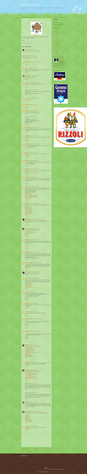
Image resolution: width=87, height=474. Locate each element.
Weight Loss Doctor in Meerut (29, 348)
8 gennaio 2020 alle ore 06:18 (32, 110)
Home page (36, 449)
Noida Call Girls (32, 221)
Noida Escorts (27, 221)
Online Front (27, 186)
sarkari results (27, 82)
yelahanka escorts (27, 417)
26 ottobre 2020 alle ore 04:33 (33, 177)
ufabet (26, 314)
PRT (25, 104)
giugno (57, 42)
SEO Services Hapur (28, 353)
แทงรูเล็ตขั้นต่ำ (27, 428)
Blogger (48, 471)
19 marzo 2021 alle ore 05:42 (36, 318)
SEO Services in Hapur (28, 375)
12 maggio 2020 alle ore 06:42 (35, 127)
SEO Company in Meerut (29, 356)
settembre (57, 34)
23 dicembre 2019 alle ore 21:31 (34, 98)
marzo (57, 47)
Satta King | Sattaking (28, 262)
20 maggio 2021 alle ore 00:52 (38, 411)
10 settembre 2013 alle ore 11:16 (31, 49)
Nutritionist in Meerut (28, 347)
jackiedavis (27, 177)
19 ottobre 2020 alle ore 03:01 (34, 160)
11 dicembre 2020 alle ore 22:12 (34, 203)
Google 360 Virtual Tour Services (30, 350)
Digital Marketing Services (29, 355)
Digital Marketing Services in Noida (30, 377)
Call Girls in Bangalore (28, 421)
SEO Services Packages (28, 196)
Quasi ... (57, 38)
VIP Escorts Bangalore (28, 420)
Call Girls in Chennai (28, 318)
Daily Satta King (27, 252)
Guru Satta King (27, 239)
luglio (57, 40)
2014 (56, 29)
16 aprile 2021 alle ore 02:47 (34, 369)
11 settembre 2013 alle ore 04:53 (31, 55)
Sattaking (38, 322)
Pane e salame (30, 4)
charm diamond (27, 306)
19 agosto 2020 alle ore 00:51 (34, 135)
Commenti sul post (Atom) (29, 451)
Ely (25, 49)
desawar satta (27, 139)
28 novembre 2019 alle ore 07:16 (35, 82)
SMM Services (27, 193)
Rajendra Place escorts (28, 206)
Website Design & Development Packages (31, 195)
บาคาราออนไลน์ (27, 147)
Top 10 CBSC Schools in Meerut (30, 376)
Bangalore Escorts (27, 419)
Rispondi (26, 52)
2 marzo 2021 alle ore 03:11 (31, 291)
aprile (57, 45)
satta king (26, 110)
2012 (56, 52)
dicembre (57, 32)
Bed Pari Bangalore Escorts (29, 411)
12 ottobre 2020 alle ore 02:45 (34, 152)
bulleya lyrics (27, 118)
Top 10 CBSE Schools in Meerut (30, 231)
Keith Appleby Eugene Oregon (29, 164)
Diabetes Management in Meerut (30, 349)
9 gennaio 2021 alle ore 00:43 (34, 228)
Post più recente (24, 449)
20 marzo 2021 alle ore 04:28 (36, 331)
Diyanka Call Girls (28, 278)
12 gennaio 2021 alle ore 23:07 (35, 239)
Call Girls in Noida (39, 221)
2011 (56, 54)
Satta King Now (27, 75)
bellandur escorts (27, 418)
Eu (25, 55)
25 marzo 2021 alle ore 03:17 (34, 344)
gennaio (57, 50)
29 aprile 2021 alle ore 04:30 (32, 383)
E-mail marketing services (29, 197)
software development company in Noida (31, 352)
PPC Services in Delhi (28, 194)
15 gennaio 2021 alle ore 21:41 (35, 252)
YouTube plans (27, 198)
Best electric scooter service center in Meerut (32, 378)
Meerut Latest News (28, 230)
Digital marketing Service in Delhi (30, 192)
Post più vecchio (48, 449)
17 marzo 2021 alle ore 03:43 (34, 311)
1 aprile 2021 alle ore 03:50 (31, 361)
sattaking (36, 397)
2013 (56, 31)
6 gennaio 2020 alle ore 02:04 (31, 104)
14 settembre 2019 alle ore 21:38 (35, 75)
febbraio (57, 48)
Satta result (40, 93)
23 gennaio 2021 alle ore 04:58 (37, 262)
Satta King (40, 253)
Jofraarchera (27, 135)
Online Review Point (28, 99)
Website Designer (27, 354)
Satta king (26, 85)
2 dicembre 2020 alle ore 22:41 (34, 186)
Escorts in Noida (27, 222)
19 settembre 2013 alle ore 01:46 (33, 68)
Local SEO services (35, 196)
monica (61, 58)
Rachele (26, 68)
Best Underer (27, 98)
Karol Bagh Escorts (28, 282)
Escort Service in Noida (46, 221)
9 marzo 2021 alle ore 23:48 (34, 303)
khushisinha (27, 203)
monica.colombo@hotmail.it (61, 469)
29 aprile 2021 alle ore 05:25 (32, 392)
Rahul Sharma (27, 228)
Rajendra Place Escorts (28, 211)
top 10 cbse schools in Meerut (29, 351)
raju (25, 291)
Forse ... (57, 35)
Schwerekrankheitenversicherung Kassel (31, 172)
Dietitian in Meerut (28, 372)
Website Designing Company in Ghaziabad (31, 374)
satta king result (27, 127)
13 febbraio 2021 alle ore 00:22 (36, 278)
